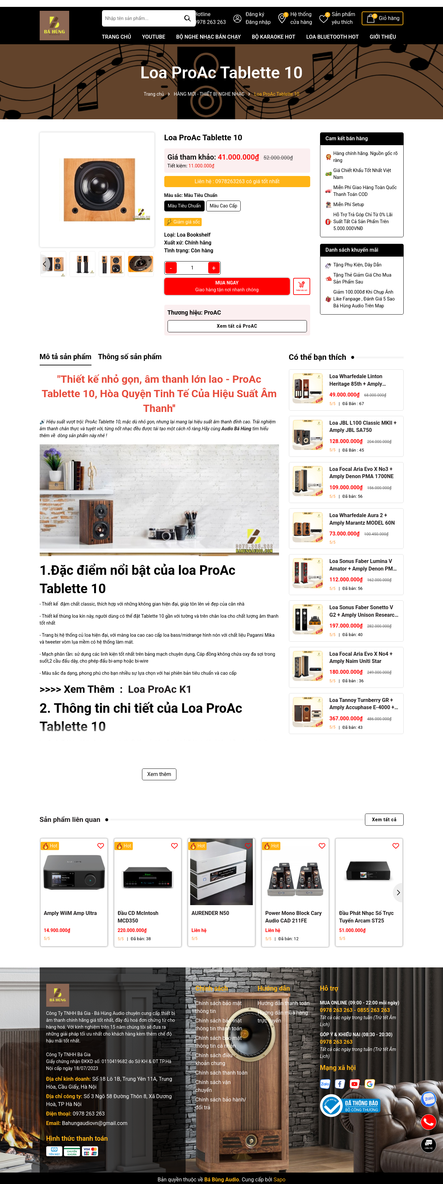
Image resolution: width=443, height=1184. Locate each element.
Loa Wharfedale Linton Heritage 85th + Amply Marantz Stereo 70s (356, 397)
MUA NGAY (227, 302)
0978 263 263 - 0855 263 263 (355, 1026)
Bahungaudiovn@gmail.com (95, 1139)
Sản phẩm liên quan (70, 836)
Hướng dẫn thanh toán (284, 1019)
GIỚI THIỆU (383, 53)
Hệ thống (301, 34)
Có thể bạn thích (318, 373)
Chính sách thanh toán (221, 1089)
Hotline (210, 34)
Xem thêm (159, 790)
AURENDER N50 (210, 929)
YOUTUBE (153, 53)
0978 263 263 (89, 1130)
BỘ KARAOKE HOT (273, 53)
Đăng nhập (258, 38)
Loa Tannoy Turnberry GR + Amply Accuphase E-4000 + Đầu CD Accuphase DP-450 (362, 720)
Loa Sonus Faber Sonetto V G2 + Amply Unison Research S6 (364, 628)
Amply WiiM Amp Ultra (70, 929)
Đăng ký (255, 30)
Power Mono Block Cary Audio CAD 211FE (293, 933)
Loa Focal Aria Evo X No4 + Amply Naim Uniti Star (361, 673)
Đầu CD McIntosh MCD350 (138, 933)
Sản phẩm (343, 34)
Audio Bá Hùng (236, 444)
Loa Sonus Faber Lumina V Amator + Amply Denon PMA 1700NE (363, 581)
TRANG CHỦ (116, 53)
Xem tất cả (384, 835)
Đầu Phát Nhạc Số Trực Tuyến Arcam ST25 (366, 933)
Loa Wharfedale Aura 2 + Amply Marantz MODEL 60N (362, 535)
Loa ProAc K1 (160, 705)
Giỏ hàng (389, 34)
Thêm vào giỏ (301, 306)
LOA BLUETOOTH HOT (332, 53)
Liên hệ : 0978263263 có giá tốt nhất (237, 197)
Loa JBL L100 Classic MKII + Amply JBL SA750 (363, 442)
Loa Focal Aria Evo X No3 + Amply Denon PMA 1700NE (362, 488)
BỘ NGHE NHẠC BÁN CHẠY (208, 53)
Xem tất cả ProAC (237, 342)
